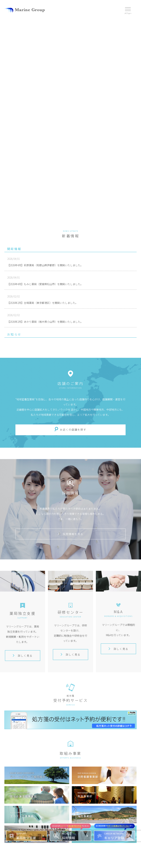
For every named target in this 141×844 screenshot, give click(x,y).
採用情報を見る (70, 534)
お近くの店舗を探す (73, 429)
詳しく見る (22, 655)
